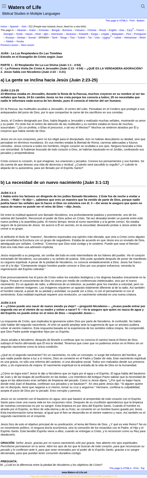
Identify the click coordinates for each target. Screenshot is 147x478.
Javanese (71, 34)
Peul (128, 34)
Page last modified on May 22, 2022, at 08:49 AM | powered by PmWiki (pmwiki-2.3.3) (73, 476)
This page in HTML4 (116, 20)
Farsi (129, 30)
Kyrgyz (94, 34)
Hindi (38, 34)
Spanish (14, 26)
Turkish (81, 37)
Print (132, 20)
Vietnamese (130, 37)
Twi (90, 37)
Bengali (56, 30)
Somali (32, 37)
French (140, 30)
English (113, 30)
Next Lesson (27, 45)
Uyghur (106, 37)
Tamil (54, 37)
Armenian (43, 30)
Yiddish (9, 41)
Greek (19, 34)
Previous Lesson (9, 45)
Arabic (32, 30)
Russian (10, 37)
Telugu (63, 37)
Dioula (102, 30)
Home (4, 26)
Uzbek (117, 37)
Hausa (28, 34)
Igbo (46, 34)
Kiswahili (83, 34)
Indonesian (57, 34)
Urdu (97, 37)
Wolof (143, 37)
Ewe (122, 30)
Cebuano (80, 30)
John (24, 26)
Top (142, 468)
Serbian (21, 37)
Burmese (67, 30)
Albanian (21, 30)
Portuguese (140, 34)
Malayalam (117, 34)
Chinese (91, 30)
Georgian (8, 34)
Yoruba (20, 41)
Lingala (105, 34)
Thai (72, 37)
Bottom (141, 20)
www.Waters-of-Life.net (74, 472)
